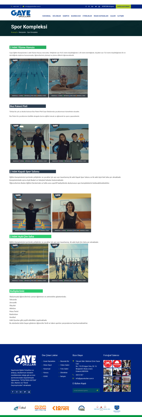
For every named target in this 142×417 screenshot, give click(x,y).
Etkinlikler (64, 368)
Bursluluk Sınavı (123, 2)
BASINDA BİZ (76, 11)
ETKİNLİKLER (87, 11)
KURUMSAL (46, 11)
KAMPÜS (66, 11)
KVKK (45, 372)
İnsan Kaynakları (49, 357)
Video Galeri (64, 361)
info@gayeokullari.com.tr (32, 2)
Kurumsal (46, 364)
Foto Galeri (64, 364)
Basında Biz (64, 357)
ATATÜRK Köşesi (108, 2)
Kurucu (45, 368)
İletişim (63, 372)
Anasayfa (14, 28)
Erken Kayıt (47, 361)
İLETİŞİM (120, 11)
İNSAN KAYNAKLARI (101, 11)
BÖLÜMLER (57, 11)
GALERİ (113, 11)
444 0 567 (16, 2)
